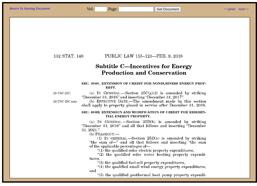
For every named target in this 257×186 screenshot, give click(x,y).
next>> (244, 9)
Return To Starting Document (30, 8)
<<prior (229, 9)
